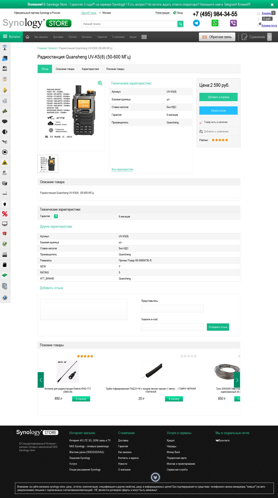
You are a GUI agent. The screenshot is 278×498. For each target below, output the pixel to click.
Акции (133, 36)
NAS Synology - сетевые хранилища (89, 446)
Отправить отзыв (218, 327)
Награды (171, 446)
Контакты (87, 36)
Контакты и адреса (128, 458)
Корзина (266, 13)
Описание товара (65, 69)
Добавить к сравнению (214, 131)
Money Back (173, 452)
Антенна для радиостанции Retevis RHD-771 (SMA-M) (68, 390)
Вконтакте (223, 440)
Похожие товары (115, 69)
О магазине (118, 36)
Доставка (58, 36)
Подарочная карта (176, 458)
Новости (122, 463)
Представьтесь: (149, 300)
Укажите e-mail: (149, 319)
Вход (180, 12)
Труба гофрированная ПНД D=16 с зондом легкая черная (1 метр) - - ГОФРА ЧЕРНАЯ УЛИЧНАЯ (151, 390)
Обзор (44, 69)
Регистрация (162, 12)
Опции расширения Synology (85, 469)
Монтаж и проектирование (181, 463)
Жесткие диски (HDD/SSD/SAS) (86, 452)
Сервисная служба (177, 469)
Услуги (73, 463)
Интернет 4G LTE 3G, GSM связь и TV (90, 440)
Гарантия (102, 36)
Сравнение (257, 37)
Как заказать (41, 36)
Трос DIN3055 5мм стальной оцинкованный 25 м (231, 390)
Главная (27, 36)
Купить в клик (218, 110)
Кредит (171, 440)
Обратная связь (217, 37)
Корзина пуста (269, 25)
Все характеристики (122, 169)
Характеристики (90, 69)
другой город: (89, 12)
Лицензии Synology (79, 458)
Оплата (72, 36)
